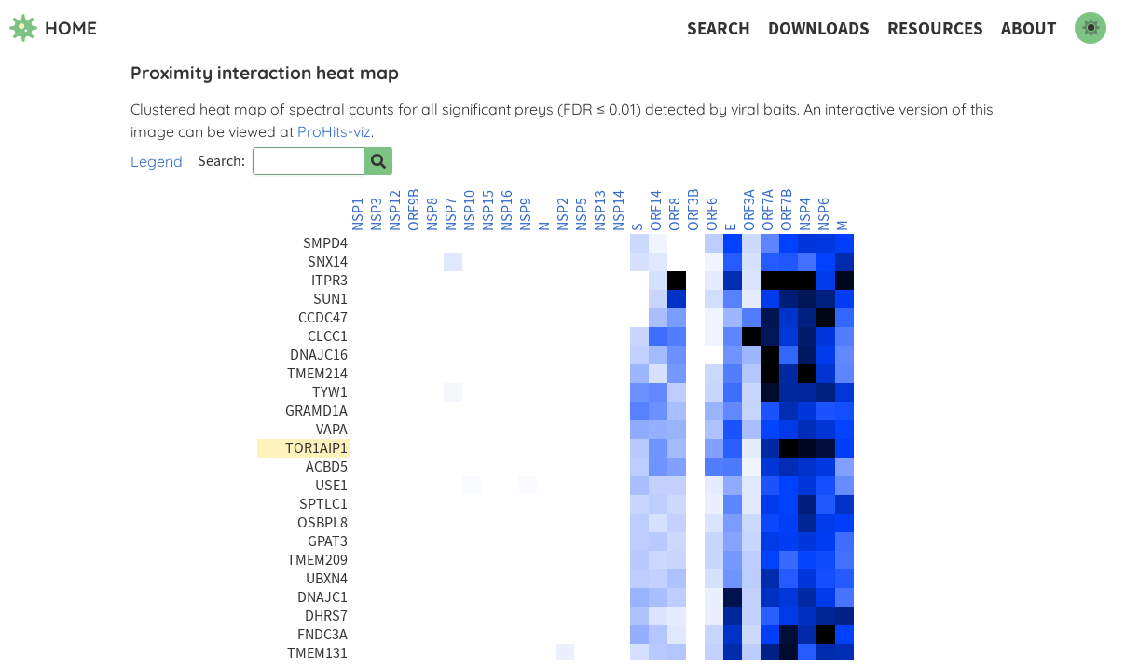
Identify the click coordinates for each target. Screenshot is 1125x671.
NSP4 (805, 214)
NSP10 (469, 210)
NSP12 (395, 210)
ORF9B (414, 210)
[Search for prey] (378, 161)
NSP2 (563, 214)
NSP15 (488, 210)
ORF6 (712, 214)
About (1029, 28)
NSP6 (824, 214)
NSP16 (507, 210)
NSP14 (619, 210)
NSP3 (376, 214)
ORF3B (693, 210)
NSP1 (358, 214)
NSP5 (581, 214)
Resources (935, 28)
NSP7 (451, 214)
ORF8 (674, 214)
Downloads (819, 28)
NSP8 (432, 214)
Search (718, 28)
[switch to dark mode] (1090, 28)
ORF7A (768, 210)
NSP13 (600, 210)
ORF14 (656, 210)
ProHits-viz (334, 131)
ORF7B (786, 210)
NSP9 (525, 214)
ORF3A (749, 210)
